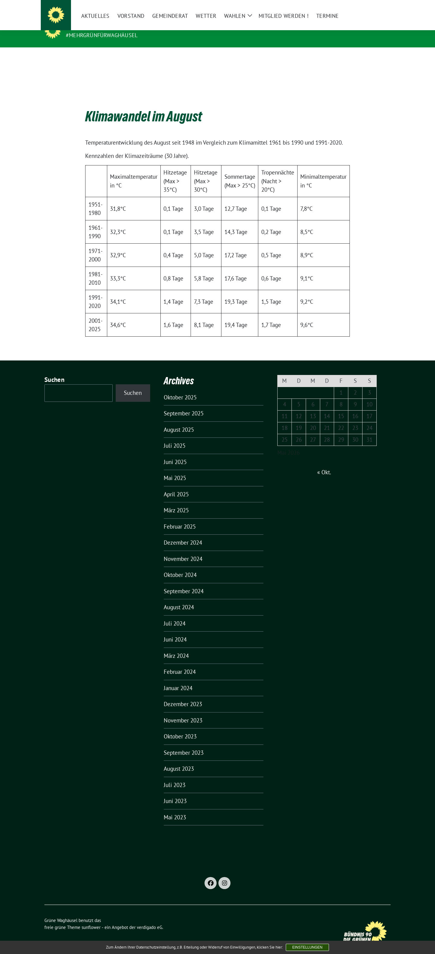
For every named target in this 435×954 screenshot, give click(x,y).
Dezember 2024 (183, 533)
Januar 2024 (178, 678)
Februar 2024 (180, 662)
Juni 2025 (175, 452)
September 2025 (184, 404)
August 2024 (179, 597)
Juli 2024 (174, 614)
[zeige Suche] (380, 7)
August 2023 (179, 759)
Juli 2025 (174, 436)
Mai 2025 (175, 468)
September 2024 (184, 581)
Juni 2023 (175, 791)
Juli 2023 (174, 775)
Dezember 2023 (183, 694)
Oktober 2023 (180, 727)
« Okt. (324, 462)
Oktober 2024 (180, 565)
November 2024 (183, 549)
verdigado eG (149, 918)
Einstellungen (307, 947)
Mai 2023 (175, 808)
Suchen (54, 370)
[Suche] (371, 7)
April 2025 (176, 484)
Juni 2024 (175, 630)
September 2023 (184, 743)
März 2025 (176, 500)
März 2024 (176, 646)
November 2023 (183, 711)
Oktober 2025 (180, 388)
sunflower (91, 918)
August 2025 (179, 420)
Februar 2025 (180, 517)
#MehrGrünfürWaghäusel (101, 35)
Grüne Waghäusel (95, 26)
